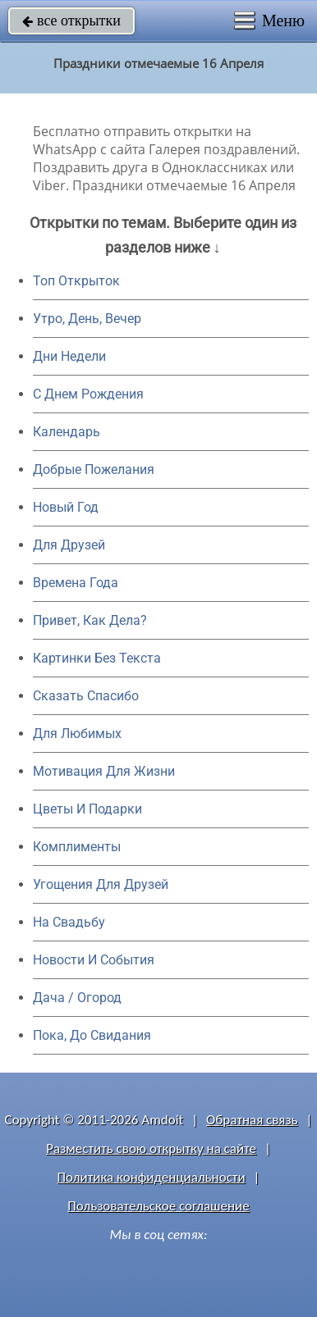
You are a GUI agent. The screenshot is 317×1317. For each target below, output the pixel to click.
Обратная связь (252, 1119)
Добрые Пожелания (93, 469)
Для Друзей (69, 545)
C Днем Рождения (88, 394)
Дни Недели (69, 356)
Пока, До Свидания (92, 1035)
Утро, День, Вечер (87, 318)
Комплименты (77, 846)
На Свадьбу (69, 922)
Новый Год (66, 507)
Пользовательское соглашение (158, 1205)
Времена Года (75, 582)
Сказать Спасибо (86, 696)
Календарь (66, 432)
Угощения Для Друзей (100, 884)
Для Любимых (77, 733)
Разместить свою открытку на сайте (151, 1148)
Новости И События (93, 960)
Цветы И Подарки (87, 809)
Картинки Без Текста (97, 658)
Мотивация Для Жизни (104, 771)
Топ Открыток (76, 281)
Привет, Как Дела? (90, 620)
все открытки (71, 20)
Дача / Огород (77, 997)
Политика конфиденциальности (151, 1177)
